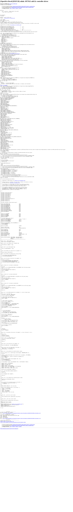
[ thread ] (13, 8)
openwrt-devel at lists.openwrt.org (7, 503)
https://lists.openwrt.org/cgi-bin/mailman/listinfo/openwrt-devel (13, 504)
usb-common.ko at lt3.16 (14, 62)
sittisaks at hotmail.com (14, 217)
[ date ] (11, 8)
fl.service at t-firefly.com (13, 3)
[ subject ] (17, 8)
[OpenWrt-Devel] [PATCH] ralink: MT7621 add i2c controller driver (23, 6)
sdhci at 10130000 (3, 100)
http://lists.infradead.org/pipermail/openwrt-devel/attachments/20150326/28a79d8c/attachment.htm (21, 493)
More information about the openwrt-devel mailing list (9, 511)
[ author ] (20, 8)
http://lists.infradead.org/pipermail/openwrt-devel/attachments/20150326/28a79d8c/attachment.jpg (21, 500)
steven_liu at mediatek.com (20, 214)
